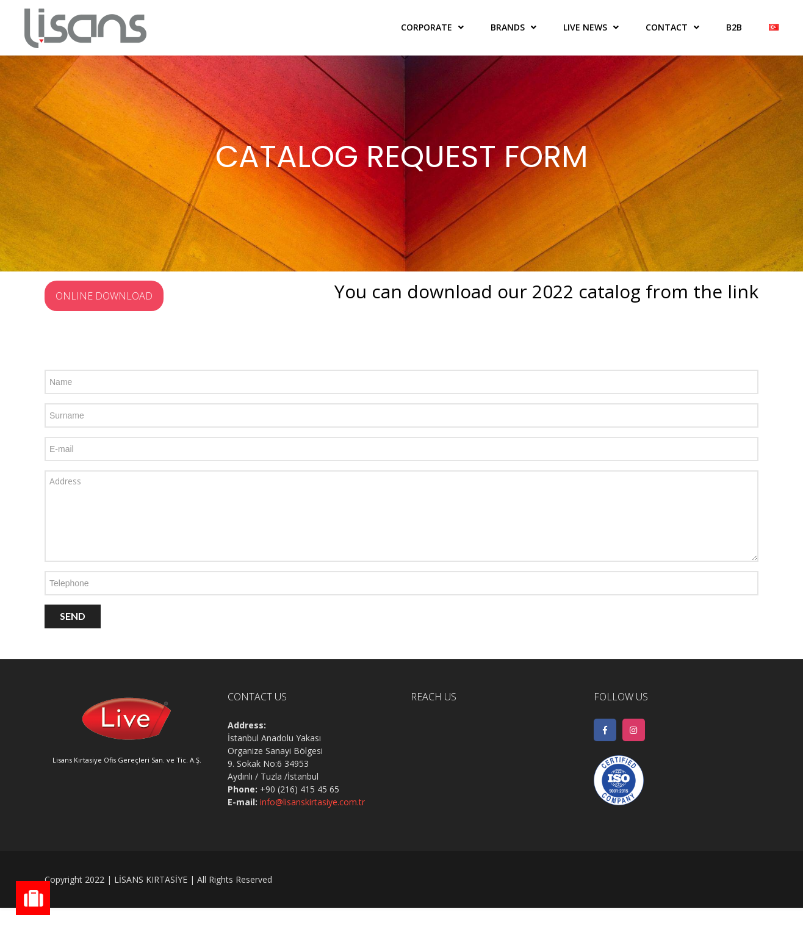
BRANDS (508, 27)
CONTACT (667, 27)
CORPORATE (426, 27)
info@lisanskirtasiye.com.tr (312, 802)
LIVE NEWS (585, 27)
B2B (734, 27)
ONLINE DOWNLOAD (104, 296)
